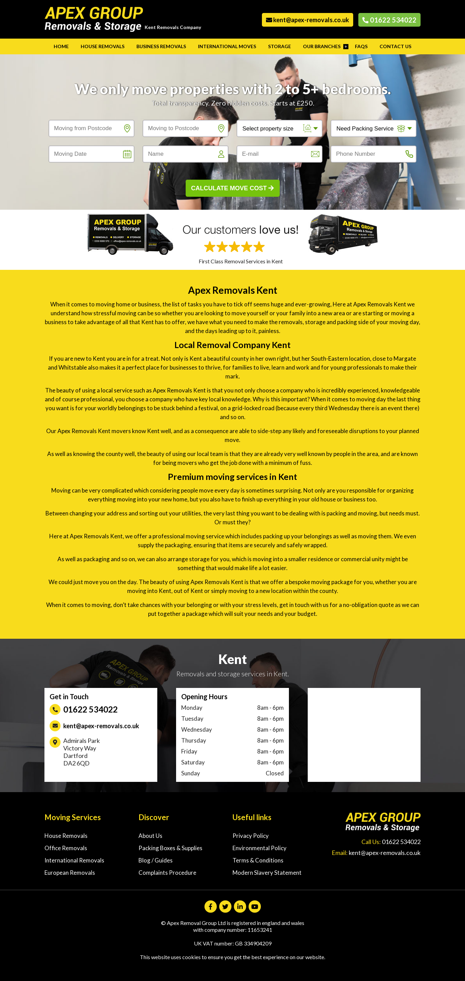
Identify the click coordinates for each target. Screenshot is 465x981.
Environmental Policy (259, 848)
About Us (150, 835)
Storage (279, 46)
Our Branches (322, 46)
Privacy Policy (250, 835)
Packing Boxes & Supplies (170, 848)
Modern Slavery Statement (267, 872)
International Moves (227, 46)
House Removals (102, 46)
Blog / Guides (155, 860)
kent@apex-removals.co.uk (307, 20)
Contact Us (395, 46)
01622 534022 (389, 20)
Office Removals (65, 848)
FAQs (361, 46)
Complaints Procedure (167, 872)
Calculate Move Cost (232, 188)
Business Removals (161, 46)
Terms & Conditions (257, 860)
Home (61, 46)
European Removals (69, 872)
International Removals (74, 860)
